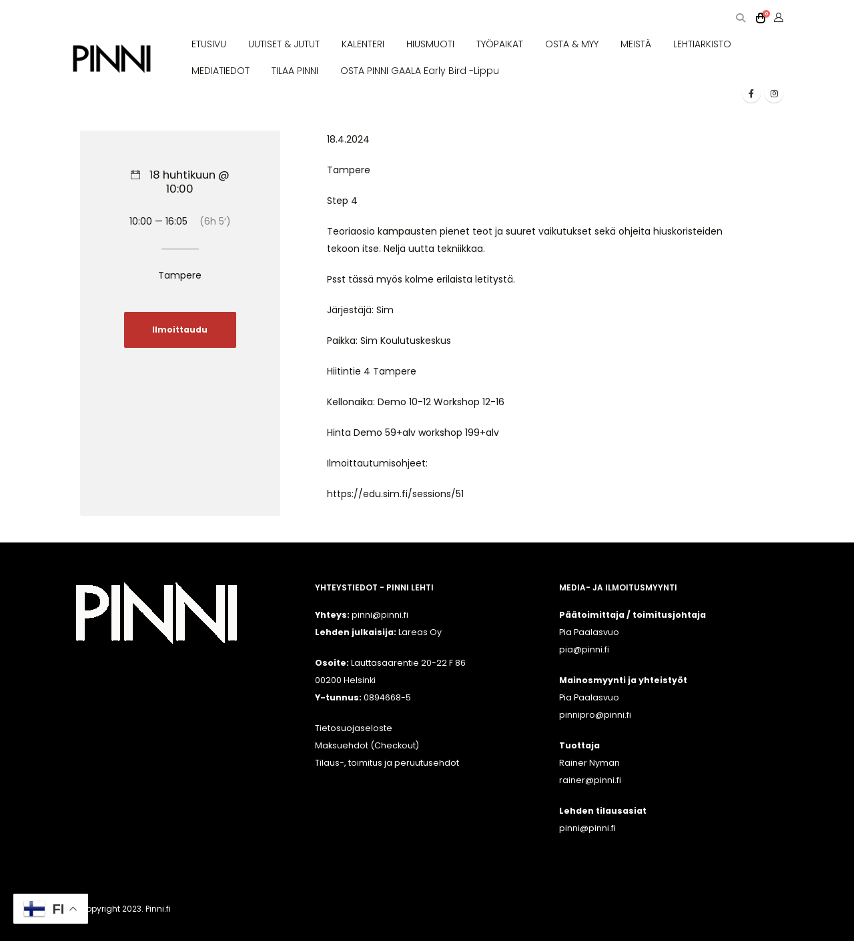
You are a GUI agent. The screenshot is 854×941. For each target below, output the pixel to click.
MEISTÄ (635, 44)
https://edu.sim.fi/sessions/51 (395, 493)
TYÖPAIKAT (499, 44)
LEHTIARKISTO (702, 44)
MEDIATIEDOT (220, 70)
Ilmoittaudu (179, 330)
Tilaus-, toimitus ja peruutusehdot (387, 762)
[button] (740, 18)
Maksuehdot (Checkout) (367, 745)
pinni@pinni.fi (587, 828)
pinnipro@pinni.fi (595, 714)
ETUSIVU (208, 44)
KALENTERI (363, 44)
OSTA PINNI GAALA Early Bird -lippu (419, 70)
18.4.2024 (348, 139)
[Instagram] (774, 93)
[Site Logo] (111, 59)
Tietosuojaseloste (353, 728)
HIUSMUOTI (430, 44)
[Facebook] (751, 93)
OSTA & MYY (571, 44)
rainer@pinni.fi (590, 780)
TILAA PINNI (295, 70)
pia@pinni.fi (584, 649)
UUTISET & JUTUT (284, 44)
